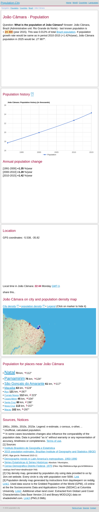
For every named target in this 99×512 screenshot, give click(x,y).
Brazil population (65, 32)
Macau (7, 409)
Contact (93, 508)
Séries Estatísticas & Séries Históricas (26, 462)
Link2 (18, 491)
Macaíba (9, 387)
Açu (6, 391)
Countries (83, 3)
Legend (51, 306)
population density (31, 306)
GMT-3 (56, 286)
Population (14, 8)
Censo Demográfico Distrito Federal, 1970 (28, 466)
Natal (9, 372)
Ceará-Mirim (10, 399)
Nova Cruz (9, 406)
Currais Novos (11, 395)
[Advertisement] (49, 63)
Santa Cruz (10, 402)
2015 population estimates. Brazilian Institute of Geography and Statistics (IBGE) (50, 451)
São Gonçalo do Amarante (24, 383)
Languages (93, 3)
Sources (86, 508)
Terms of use (54, 441)
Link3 (27, 498)
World (75, 3)
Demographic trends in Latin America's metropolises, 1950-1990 (40, 458)
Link (76, 476)
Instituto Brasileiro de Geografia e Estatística (29, 448)
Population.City (10, 2)
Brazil (31, 8)
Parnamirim (14, 378)
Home (68, 3)
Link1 (6, 483)
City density (9, 306)
